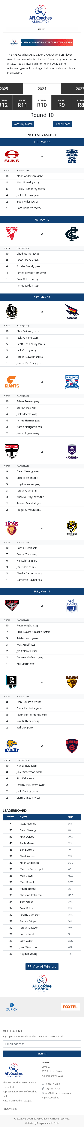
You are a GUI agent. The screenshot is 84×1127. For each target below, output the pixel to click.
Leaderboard (62, 124)
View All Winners (42, 966)
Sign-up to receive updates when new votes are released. (33, 1036)
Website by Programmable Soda (42, 1123)
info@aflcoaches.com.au (58, 1093)
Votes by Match (23, 124)
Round (22, 104)
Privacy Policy (10, 1108)
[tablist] (42, 88)
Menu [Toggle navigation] (42, 29)
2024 (42, 88)
